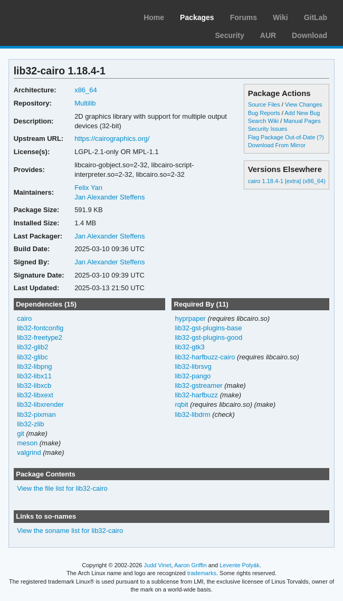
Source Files (264, 104)
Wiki (280, 17)
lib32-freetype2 (39, 337)
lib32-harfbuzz (196, 395)
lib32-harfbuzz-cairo (205, 357)
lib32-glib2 (32, 347)
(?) (320, 137)
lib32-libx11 (34, 376)
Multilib (85, 103)
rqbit (181, 404)
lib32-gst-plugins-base (208, 328)
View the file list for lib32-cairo (62, 488)
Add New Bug (302, 113)
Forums (243, 17)
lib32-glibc (32, 357)
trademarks (201, 573)
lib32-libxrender (40, 404)
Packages (197, 17)
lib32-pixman (36, 414)
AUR (268, 35)
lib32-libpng (34, 366)
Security (229, 35)
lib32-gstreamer (198, 385)
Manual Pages (301, 121)
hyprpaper (190, 318)
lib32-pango (193, 376)
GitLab (315, 17)
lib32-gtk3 (189, 347)
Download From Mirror (277, 145)
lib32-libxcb (34, 385)
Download (309, 35)
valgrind (29, 452)
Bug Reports (264, 113)
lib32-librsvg (193, 366)
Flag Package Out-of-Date (282, 137)
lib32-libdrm (192, 414)
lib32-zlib (30, 424)
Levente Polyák (239, 565)
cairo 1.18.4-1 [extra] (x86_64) (287, 181)
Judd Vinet (158, 565)
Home (154, 17)
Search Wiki (263, 121)
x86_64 (85, 90)
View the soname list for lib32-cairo (70, 531)
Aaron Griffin (190, 565)
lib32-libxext (35, 395)
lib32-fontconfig (40, 328)
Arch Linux (58, 15)
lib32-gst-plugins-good (208, 337)
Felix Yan (88, 188)
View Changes (303, 104)
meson (27, 443)
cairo (24, 318)
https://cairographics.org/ (111, 138)
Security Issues (267, 129)
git (20, 433)
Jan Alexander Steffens (109, 197)
